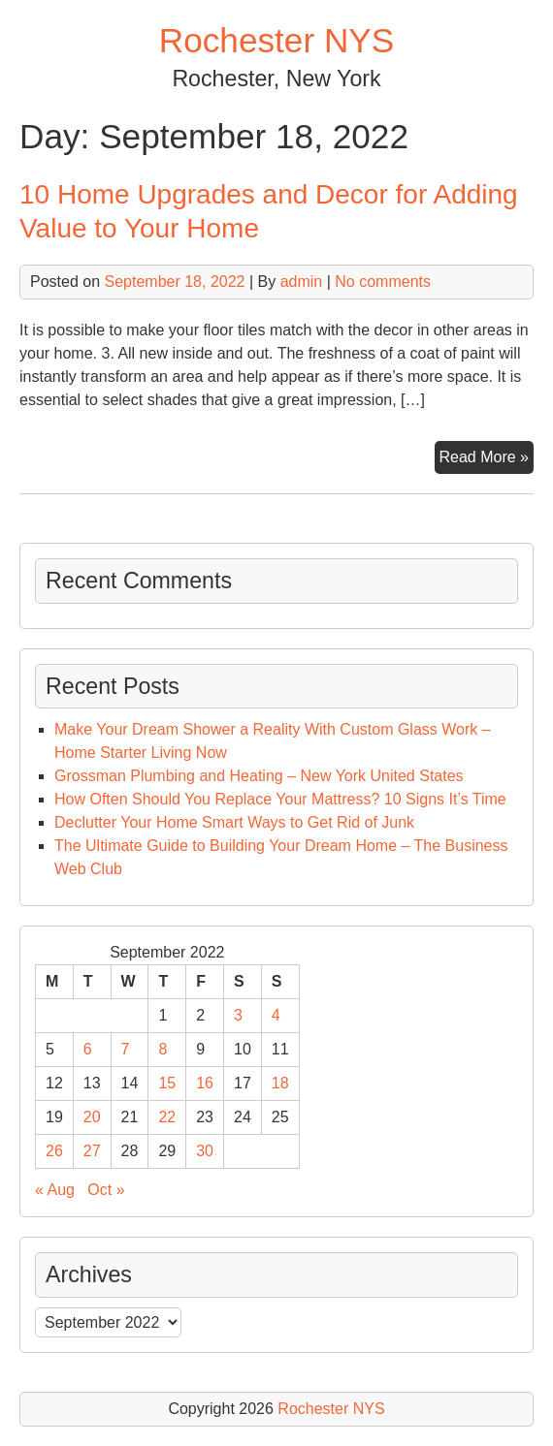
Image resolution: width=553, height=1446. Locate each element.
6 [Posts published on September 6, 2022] (87, 1049)
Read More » (487, 459)
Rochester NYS (277, 40)
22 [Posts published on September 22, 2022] (167, 1117)
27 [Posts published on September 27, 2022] (92, 1151)
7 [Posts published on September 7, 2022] (125, 1049)
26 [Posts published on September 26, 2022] (54, 1151)
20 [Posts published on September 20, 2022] (92, 1117)
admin (301, 281)
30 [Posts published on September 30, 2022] (204, 1151)
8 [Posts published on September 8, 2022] (162, 1049)
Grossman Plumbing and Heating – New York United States (259, 776)
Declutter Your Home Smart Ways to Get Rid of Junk (234, 822)
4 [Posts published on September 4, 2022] (276, 1015)
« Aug (55, 1189)
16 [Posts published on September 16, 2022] (204, 1083)
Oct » (105, 1189)
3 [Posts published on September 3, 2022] (238, 1015)
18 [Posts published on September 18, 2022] (280, 1083)
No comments (383, 281)
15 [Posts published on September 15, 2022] (167, 1083)
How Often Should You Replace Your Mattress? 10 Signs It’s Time (280, 799)
